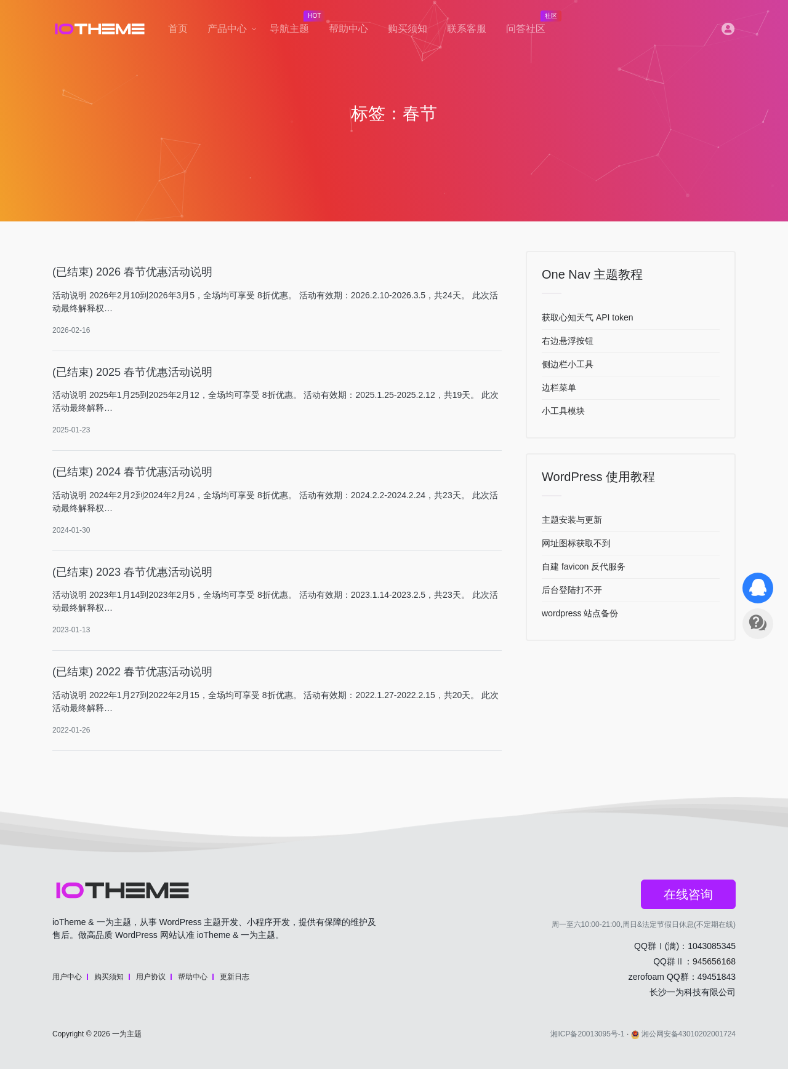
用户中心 (67, 976)
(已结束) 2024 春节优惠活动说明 (132, 472)
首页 (178, 28)
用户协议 (151, 976)
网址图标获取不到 (576, 543)
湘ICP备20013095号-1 (587, 1034)
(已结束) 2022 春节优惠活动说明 (132, 672)
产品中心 (227, 28)
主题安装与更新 (572, 520)
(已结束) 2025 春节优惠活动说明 (132, 372)
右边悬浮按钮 (567, 341)
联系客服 (466, 28)
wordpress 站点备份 (580, 613)
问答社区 (530, 25)
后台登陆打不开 (572, 590)
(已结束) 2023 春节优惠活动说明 (132, 572)
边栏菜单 (559, 387)
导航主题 (294, 25)
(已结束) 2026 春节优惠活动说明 (132, 272)
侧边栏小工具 (567, 364)
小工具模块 (563, 411)
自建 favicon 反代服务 (583, 566)
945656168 (714, 961)
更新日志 (234, 976)
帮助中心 (348, 28)
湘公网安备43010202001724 (683, 1034)
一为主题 (127, 1034)
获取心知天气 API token (587, 317)
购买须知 (407, 28)
